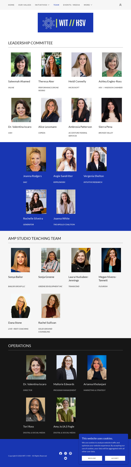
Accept (115, 461)
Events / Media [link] (71, 5)
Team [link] (56, 5)
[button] (42, 4)
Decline (92, 461)
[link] (65, 22)
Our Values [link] (24, 5)
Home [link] (11, 5)
